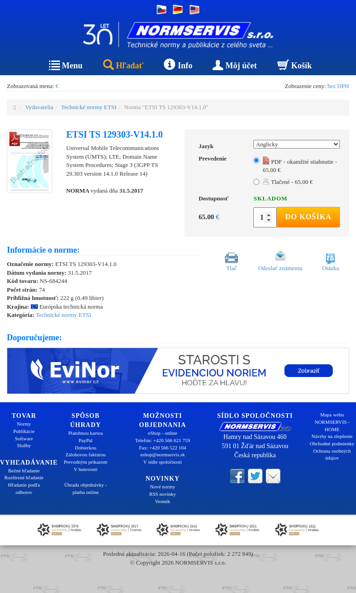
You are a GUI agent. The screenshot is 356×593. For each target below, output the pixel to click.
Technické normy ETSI (88, 107)
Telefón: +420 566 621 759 (162, 440)
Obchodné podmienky (332, 443)
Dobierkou (85, 447)
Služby (24, 445)
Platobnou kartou (85, 433)
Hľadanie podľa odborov (24, 488)
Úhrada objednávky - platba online (85, 488)
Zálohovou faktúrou (86, 454)
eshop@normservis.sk (162, 454)
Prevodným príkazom (85, 462)
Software (24, 438)
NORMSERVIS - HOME (331, 425)
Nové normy (162, 486)
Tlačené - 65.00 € (287, 181)
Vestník (162, 501)
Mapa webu (332, 414)
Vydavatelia (39, 107)
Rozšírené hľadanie (24, 477)
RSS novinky (162, 494)
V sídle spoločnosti (162, 462)
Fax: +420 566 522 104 (162, 447)
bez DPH (338, 86)
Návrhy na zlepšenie (332, 436)
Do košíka (308, 217)
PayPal (85, 440)
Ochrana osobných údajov (332, 454)
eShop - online (162, 433)
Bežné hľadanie (24, 470)
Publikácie (23, 431)
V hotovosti (85, 469)
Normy (24, 424)
